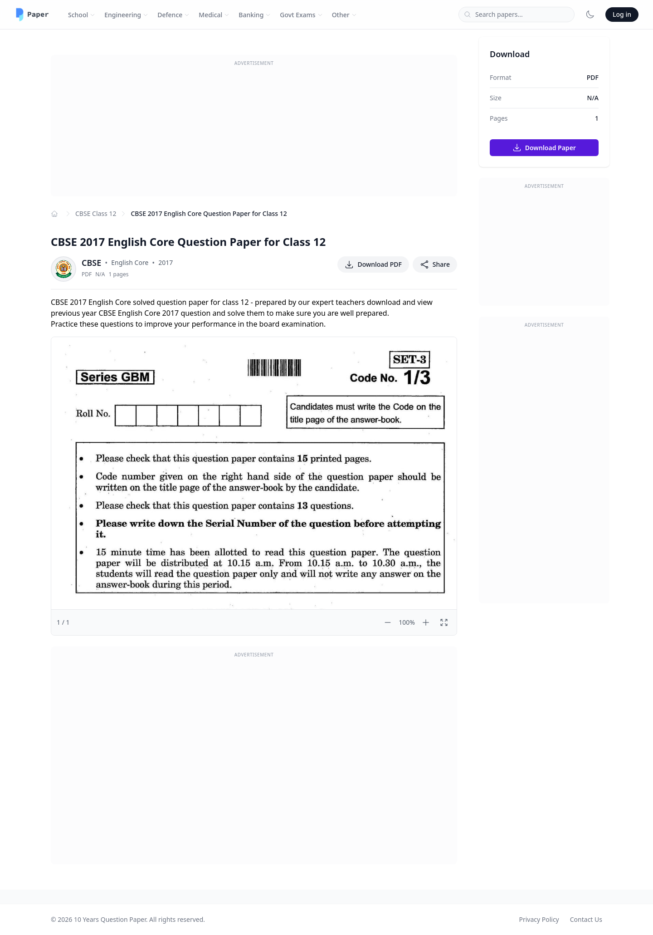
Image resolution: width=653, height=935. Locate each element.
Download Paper (544, 147)
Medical (214, 14)
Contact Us (586, 919)
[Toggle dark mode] (590, 14)
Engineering (126, 14)
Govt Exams (301, 14)
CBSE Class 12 (95, 213)
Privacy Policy (539, 919)
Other (344, 14)
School (81, 14)
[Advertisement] (254, 132)
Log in (622, 14)
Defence (173, 14)
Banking (255, 14)
